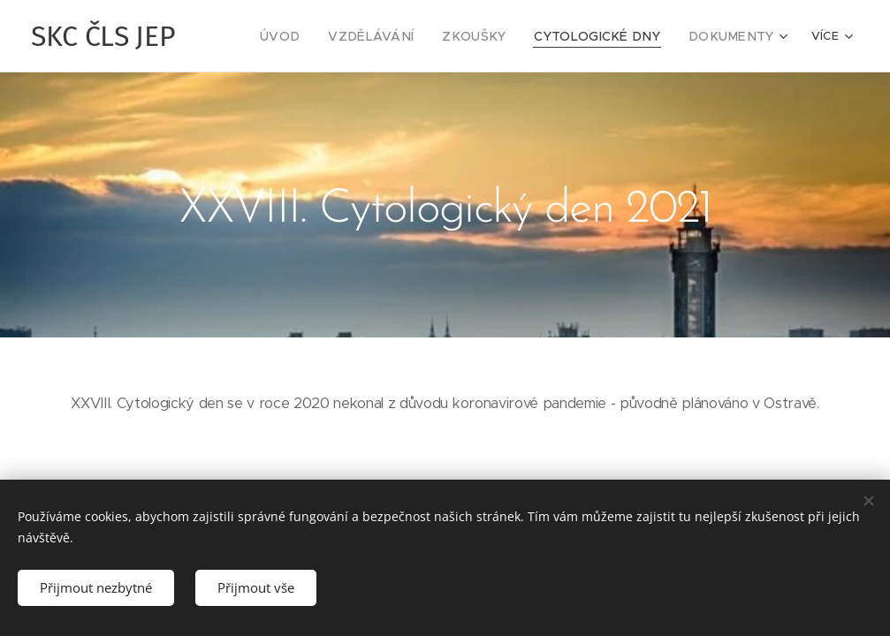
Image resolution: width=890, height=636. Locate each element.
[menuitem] (321, 36)
